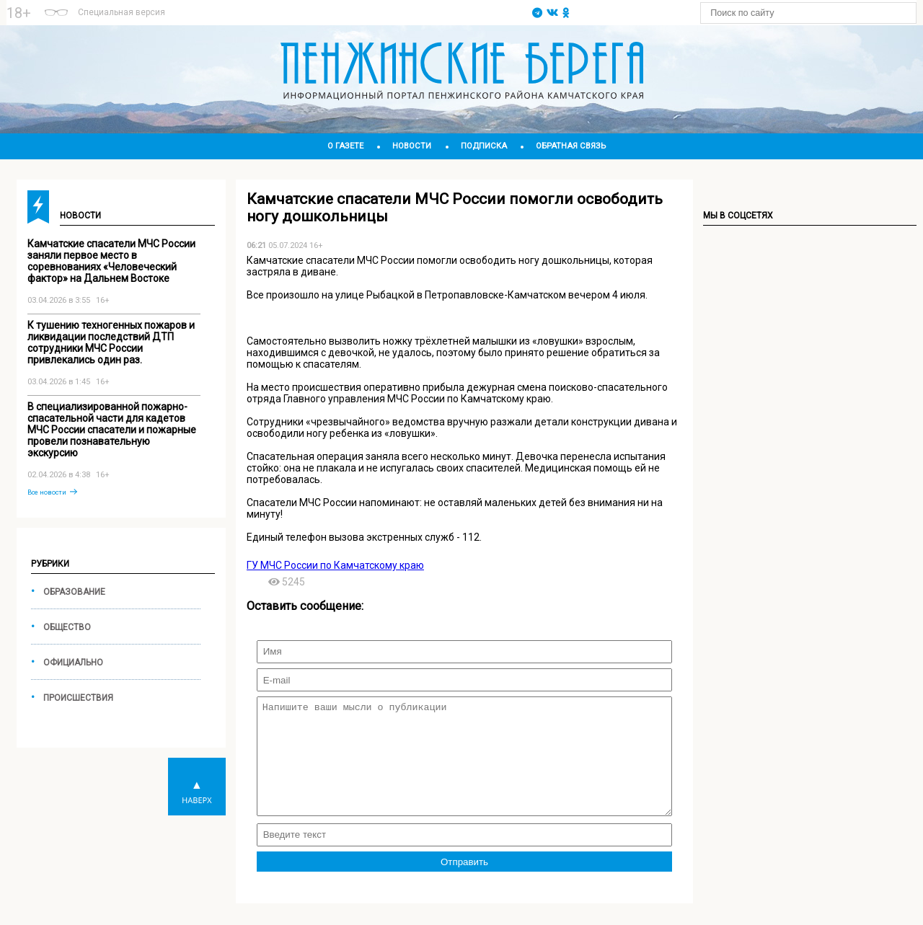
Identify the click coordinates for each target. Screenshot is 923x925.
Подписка (484, 146)
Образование (74, 592)
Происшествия (78, 698)
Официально (73, 663)
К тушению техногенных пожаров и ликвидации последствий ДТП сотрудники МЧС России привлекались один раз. (111, 342)
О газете (345, 146)
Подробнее (348, 6)
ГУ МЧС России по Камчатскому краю (335, 565)
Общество (67, 627)
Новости (411, 146)
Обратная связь (571, 146)
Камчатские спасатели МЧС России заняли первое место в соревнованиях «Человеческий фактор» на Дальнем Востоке (111, 261)
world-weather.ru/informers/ (348, 19)
